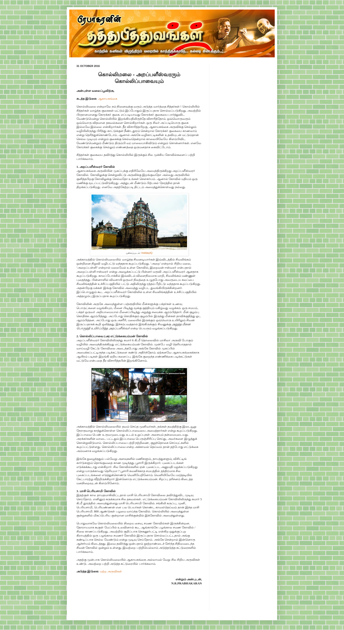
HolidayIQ (146, 252)
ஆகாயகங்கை (107, 98)
